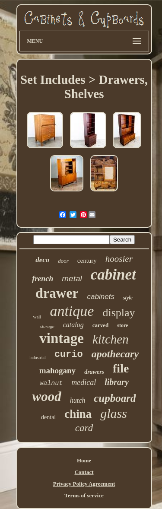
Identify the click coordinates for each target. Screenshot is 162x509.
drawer (57, 293)
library (117, 382)
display (118, 312)
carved (100, 325)
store (122, 325)
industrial (37, 357)
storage (47, 326)
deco (42, 260)
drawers (94, 372)
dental (48, 417)
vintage (61, 338)
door (63, 261)
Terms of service (84, 495)
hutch (78, 400)
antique (72, 311)
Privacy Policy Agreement (84, 483)
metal (72, 278)
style (128, 298)
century (87, 260)
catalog (73, 324)
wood (46, 396)
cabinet (113, 274)
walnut (51, 383)
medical (83, 382)
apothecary (115, 353)
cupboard (115, 398)
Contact (83, 472)
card (84, 428)
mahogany (57, 370)
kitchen (110, 339)
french (42, 278)
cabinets (100, 297)
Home (84, 460)
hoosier (119, 259)
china (78, 413)
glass (113, 413)
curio (68, 354)
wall (37, 316)
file (121, 368)
